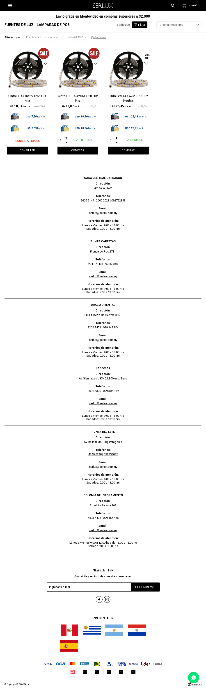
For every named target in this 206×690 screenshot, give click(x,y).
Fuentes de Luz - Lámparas (42, 37)
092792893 (118, 200)
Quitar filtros (98, 37)
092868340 (111, 264)
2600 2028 (102, 200)
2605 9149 (87, 200)
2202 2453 (94, 327)
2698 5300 (94, 391)
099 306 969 (111, 391)
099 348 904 (111, 327)
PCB (75, 37)
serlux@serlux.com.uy (103, 213)
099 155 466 (111, 517)
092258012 (111, 454)
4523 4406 (94, 517)
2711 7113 (95, 264)
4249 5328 (95, 454)
